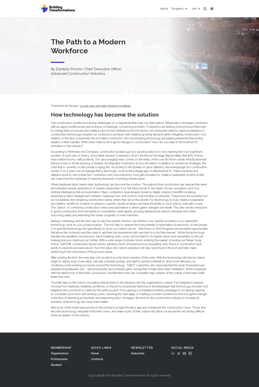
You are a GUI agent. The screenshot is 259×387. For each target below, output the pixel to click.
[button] (213, 8)
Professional (59, 359)
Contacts (97, 359)
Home (95, 353)
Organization (59, 353)
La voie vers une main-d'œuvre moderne (105, 105)
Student (56, 364)
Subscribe (137, 353)
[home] (58, 9)
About (164, 8)
